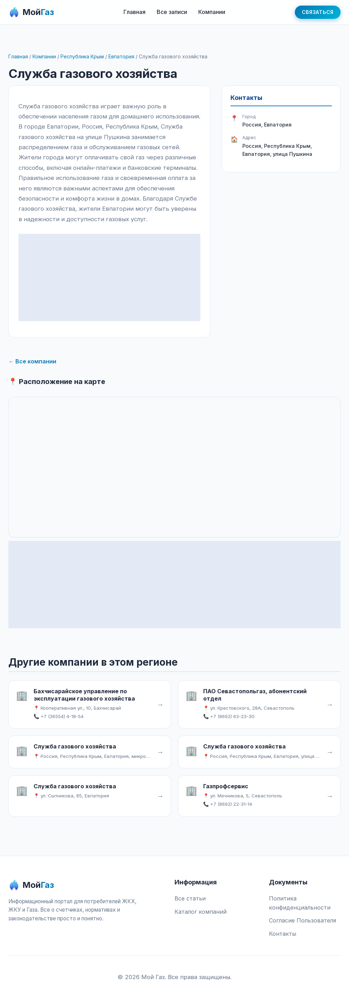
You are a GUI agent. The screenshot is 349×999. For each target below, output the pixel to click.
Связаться (318, 12)
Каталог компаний (200, 911)
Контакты (282, 933)
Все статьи (190, 898)
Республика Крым (82, 56)
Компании (211, 11)
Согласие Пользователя (302, 920)
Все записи (172, 11)
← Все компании (32, 361)
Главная (134, 11)
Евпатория (121, 56)
